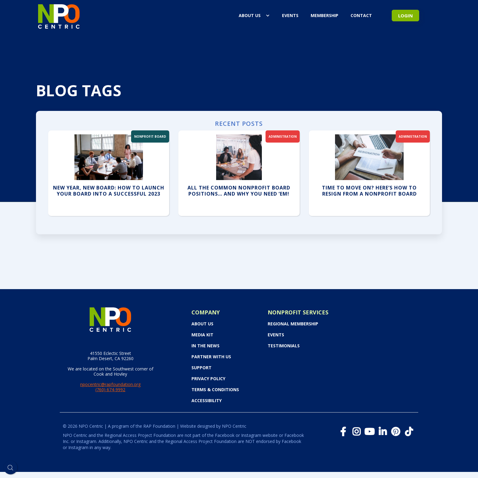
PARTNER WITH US (211, 356)
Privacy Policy (208, 378)
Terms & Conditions (215, 389)
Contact (361, 15)
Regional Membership (293, 323)
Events (276, 334)
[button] (254, 15)
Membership (324, 15)
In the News (205, 345)
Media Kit (202, 334)
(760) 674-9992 (110, 389)
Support (201, 367)
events (290, 15)
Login (405, 15)
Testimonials (284, 345)
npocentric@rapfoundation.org (110, 384)
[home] (59, 15)
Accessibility (206, 400)
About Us (250, 15)
